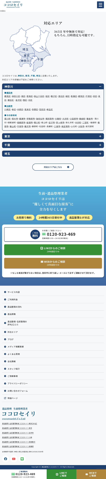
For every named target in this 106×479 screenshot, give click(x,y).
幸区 (14, 109)
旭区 (48, 96)
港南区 (29, 96)
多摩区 (35, 109)
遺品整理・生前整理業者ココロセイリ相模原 (18, 446)
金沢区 (19, 100)
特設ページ (13, 398)
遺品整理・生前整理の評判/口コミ (17, 323)
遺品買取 (12, 314)
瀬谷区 (11, 100)
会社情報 (12, 361)
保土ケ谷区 (39, 96)
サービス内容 (14, 292)
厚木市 (15, 118)
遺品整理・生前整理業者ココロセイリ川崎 (17, 437)
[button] (100, 4)
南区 (23, 96)
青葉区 (74, 96)
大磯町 (58, 118)
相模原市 (21, 122)
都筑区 (81, 96)
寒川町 (37, 122)
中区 (30, 100)
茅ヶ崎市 (60, 122)
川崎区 (7, 109)
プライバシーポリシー (18, 383)
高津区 (27, 109)
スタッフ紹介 (14, 368)
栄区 (95, 96)
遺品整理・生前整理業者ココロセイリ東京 (17, 428)
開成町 (82, 118)
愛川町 (7, 118)
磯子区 (54, 96)
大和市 (81, 126)
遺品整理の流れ (15, 306)
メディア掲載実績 (16, 346)
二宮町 (85, 122)
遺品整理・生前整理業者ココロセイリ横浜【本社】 (19, 423)
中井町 (78, 122)
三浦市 (57, 126)
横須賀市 (50, 118)
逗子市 (52, 122)
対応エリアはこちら (53, 167)
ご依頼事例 (13, 376)
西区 (25, 100)
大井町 (65, 118)
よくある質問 (14, 354)
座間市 (29, 122)
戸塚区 (89, 96)
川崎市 (9, 106)
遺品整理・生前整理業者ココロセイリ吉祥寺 (18, 433)
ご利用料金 (13, 299)
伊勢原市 (31, 118)
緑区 (68, 96)
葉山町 (13, 126)
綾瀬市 (22, 118)
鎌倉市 (90, 118)
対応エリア (13, 332)
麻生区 (50, 109)
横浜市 (9, 92)
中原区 (20, 109)
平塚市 (20, 126)
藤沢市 (27, 126)
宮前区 (42, 109)
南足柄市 (65, 126)
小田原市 (74, 118)
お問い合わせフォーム (18, 390)
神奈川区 (16, 96)
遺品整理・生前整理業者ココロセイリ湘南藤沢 (18, 442)
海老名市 (40, 118)
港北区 (61, 96)
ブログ (11, 339)
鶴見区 (7, 96)
